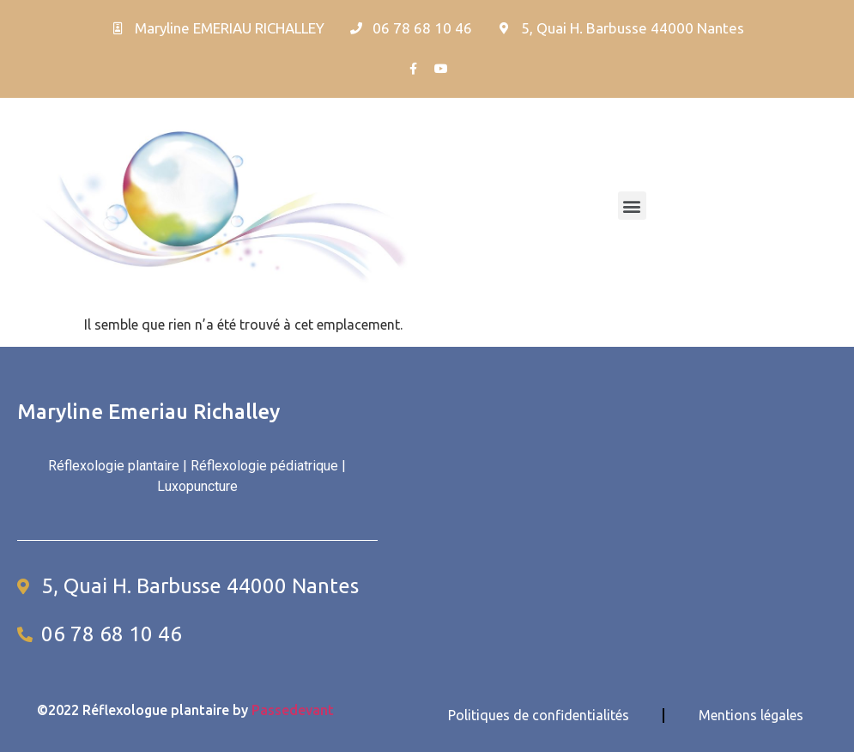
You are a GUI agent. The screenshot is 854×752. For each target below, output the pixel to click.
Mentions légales (751, 715)
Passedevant (292, 710)
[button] (632, 205)
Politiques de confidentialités (538, 715)
